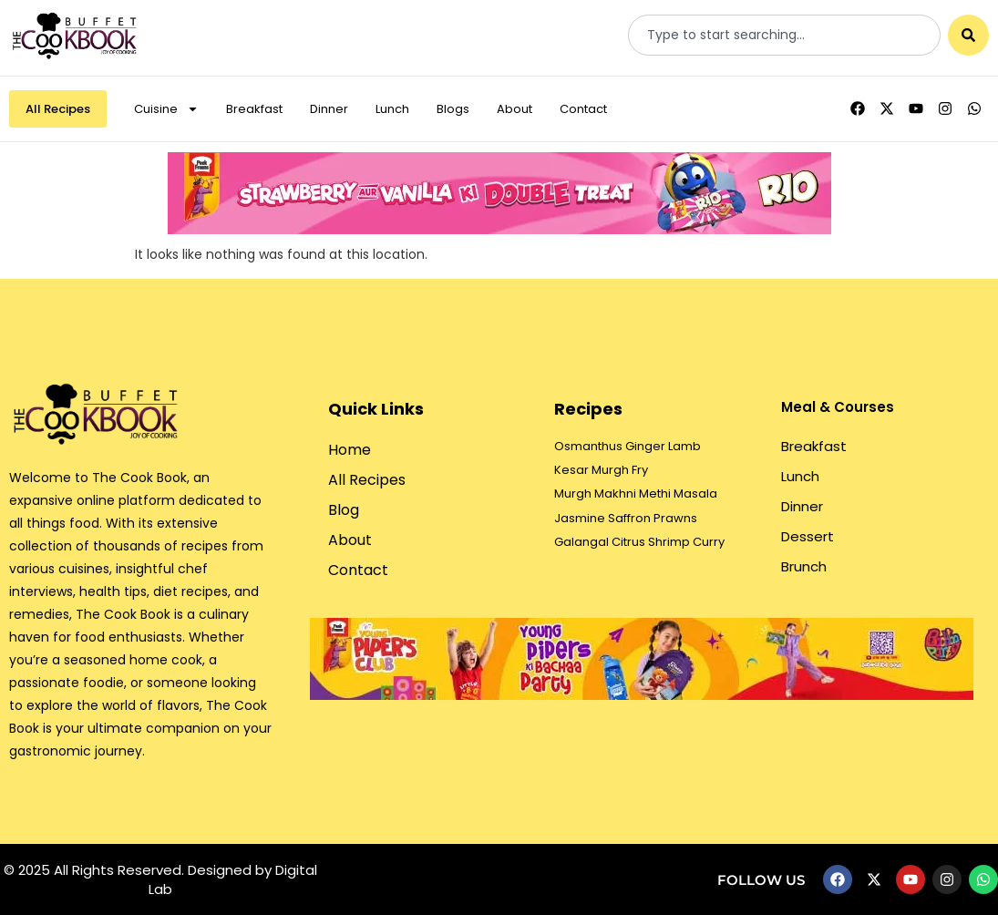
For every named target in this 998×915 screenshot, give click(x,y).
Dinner (329, 109)
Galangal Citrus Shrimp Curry (639, 541)
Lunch (392, 109)
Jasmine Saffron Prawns (625, 518)
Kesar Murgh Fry (601, 469)
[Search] (968, 35)
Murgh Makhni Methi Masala (635, 493)
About (514, 109)
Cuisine (166, 109)
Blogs (453, 109)
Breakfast (254, 109)
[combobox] (784, 35)
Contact (583, 109)
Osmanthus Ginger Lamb (627, 446)
